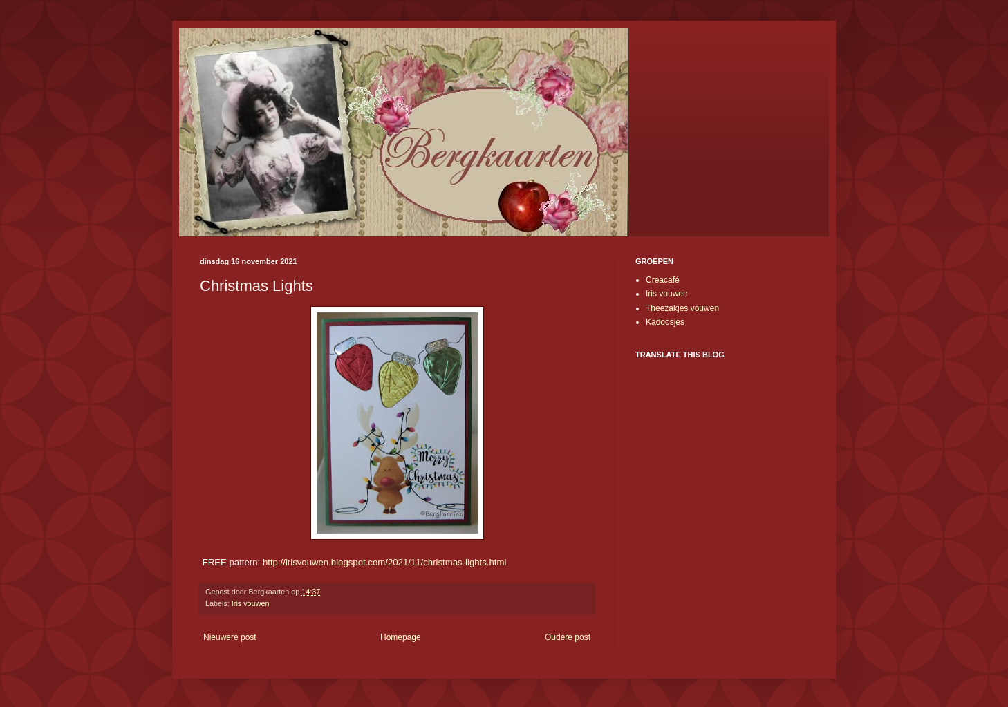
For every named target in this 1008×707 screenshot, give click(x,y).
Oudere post (567, 637)
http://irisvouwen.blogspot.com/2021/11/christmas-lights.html (385, 562)
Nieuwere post (229, 637)
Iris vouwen (251, 603)
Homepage (400, 637)
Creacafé (663, 280)
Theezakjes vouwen (682, 308)
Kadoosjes (665, 322)
